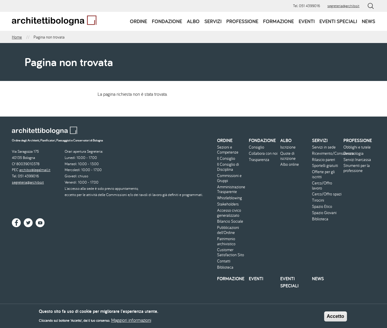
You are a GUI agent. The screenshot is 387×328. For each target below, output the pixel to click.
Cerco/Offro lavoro (322, 186)
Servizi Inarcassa (357, 159)
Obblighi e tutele (357, 147)
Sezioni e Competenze (227, 150)
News (368, 21)
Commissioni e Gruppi (229, 178)
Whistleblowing (229, 197)
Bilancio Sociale (230, 221)
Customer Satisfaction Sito (230, 252)
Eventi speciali (338, 21)
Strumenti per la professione (356, 168)
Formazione (278, 21)
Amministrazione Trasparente (231, 189)
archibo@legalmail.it (34, 169)
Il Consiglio (226, 158)
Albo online (289, 164)
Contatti (223, 261)
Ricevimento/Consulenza (327, 153)
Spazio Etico (322, 206)
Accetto (335, 318)
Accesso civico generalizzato (229, 213)
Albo (193, 21)
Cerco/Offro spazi (327, 194)
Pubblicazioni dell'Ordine (228, 230)
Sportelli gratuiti (325, 165)
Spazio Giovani (324, 212)
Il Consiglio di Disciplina (228, 167)
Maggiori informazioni (131, 322)
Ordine (138, 21)
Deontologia (353, 153)
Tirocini (318, 200)
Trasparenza (259, 159)
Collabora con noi (263, 153)
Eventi (307, 21)
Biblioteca (225, 267)
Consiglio (256, 147)
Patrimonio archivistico (226, 241)
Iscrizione (288, 147)
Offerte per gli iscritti (323, 174)
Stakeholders (228, 204)
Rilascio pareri (323, 159)
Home (17, 37)
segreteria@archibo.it (343, 5)
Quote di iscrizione (288, 156)
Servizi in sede (324, 147)
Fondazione (167, 21)
